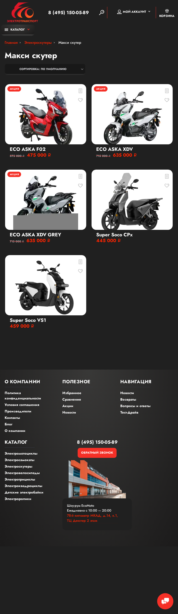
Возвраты (128, 399)
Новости (69, 412)
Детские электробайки (24, 492)
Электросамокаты (19, 459)
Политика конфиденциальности (23, 395)
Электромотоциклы (21, 453)
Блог (8, 424)
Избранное (71, 393)
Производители (18, 411)
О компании (15, 430)
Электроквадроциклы (23, 485)
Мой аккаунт (131, 11)
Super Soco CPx (114, 234)
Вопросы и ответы (135, 405)
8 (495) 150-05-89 (68, 12)
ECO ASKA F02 (28, 149)
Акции (67, 405)
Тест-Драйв (129, 412)
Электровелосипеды (22, 472)
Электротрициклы (20, 479)
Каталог (15, 29)
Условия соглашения (22, 404)
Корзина (167, 13)
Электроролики (18, 498)
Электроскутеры (18, 466)
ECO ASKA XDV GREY (35, 234)
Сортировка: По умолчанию (43, 69)
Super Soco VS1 (28, 320)
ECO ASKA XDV (114, 149)
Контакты (12, 417)
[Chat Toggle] (165, 601)
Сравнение (71, 399)
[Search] (101, 12)
